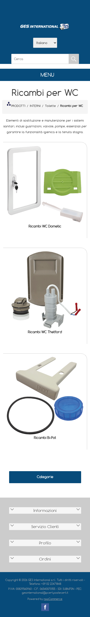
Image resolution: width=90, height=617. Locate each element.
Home (20, 10)
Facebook (45, 607)
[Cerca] (40, 59)
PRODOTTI (16, 105)
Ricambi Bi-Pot (45, 437)
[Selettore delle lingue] (45, 43)
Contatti (57, 10)
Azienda (32, 10)
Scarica (45, 10)
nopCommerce (53, 599)
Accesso (70, 10)
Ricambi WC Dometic (45, 226)
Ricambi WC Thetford (45, 332)
